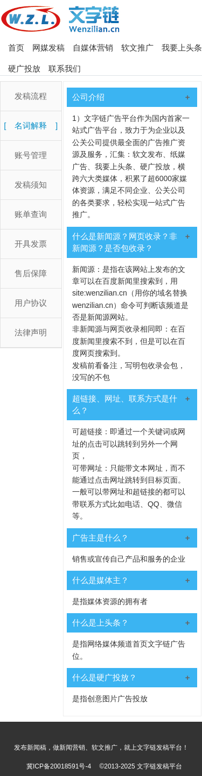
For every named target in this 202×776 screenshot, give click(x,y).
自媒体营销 (93, 47)
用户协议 (31, 302)
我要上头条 (182, 47)
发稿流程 (31, 95)
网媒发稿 (48, 47)
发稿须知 (31, 184)
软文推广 (137, 47)
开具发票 (31, 243)
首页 (16, 47)
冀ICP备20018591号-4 (58, 766)
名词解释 (31, 125)
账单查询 (31, 214)
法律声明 (31, 332)
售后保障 (31, 273)
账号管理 (31, 155)
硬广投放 (24, 68)
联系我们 (64, 68)
